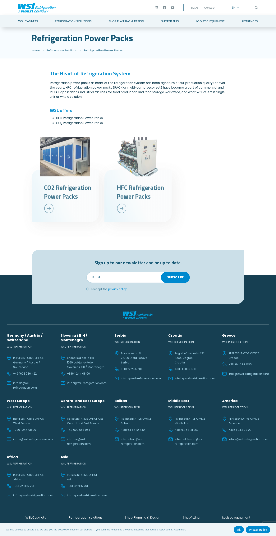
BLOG (194, 8)
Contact (209, 8)
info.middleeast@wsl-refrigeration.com (186, 441)
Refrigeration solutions (85, 517)
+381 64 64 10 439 (129, 429)
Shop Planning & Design (126, 21)
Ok (239, 529)
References (250, 21)
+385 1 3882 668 (182, 369)
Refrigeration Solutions (73, 21)
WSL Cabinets (28, 21)
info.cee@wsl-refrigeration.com (76, 441)
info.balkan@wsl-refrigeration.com (129, 441)
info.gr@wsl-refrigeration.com (245, 374)
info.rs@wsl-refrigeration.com (137, 378)
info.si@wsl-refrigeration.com (84, 383)
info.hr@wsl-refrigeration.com (191, 378)
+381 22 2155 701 (128, 369)
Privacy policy (258, 529)
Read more (180, 529)
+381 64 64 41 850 (183, 429)
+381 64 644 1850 (237, 364)
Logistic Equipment (210, 21)
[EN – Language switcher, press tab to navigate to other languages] (234, 7)
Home (36, 50)
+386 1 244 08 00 (75, 373)
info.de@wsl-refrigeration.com (22, 385)
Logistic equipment (236, 517)
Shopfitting (170, 21)
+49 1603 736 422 (22, 373)
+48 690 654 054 (75, 429)
